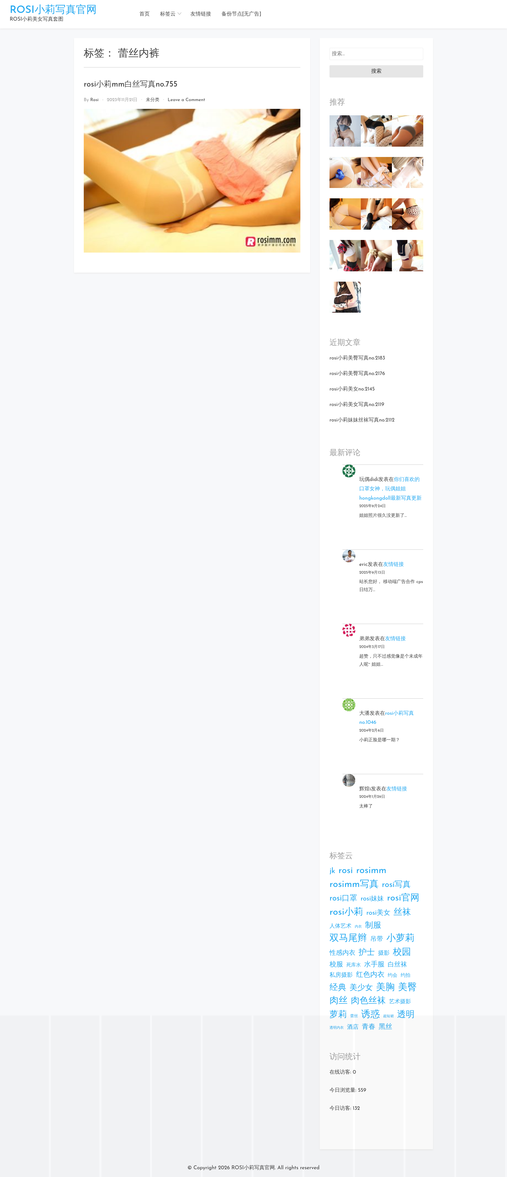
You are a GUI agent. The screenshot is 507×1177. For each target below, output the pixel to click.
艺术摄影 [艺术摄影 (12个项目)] (400, 1002)
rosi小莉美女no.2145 (352, 389)
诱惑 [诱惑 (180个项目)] (370, 1014)
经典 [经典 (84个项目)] (337, 988)
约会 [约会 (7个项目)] (392, 975)
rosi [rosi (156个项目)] (346, 870)
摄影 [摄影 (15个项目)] (384, 953)
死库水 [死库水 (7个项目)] (353, 965)
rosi (94, 100)
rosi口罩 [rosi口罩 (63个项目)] (343, 898)
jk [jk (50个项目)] (332, 871)
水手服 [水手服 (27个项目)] (374, 964)
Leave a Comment (186, 100)
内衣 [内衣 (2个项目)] (358, 927)
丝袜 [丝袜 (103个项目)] (402, 912)
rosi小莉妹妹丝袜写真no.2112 (361, 420)
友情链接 (200, 14)
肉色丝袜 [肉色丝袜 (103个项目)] (368, 1001)
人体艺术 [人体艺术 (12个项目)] (340, 926)
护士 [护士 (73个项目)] (367, 953)
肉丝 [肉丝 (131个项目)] (338, 1000)
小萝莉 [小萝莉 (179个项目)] (400, 938)
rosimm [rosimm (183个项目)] (371, 870)
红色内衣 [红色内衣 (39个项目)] (370, 975)
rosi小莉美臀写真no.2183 (357, 358)
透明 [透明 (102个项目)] (406, 1015)
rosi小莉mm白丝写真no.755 (131, 85)
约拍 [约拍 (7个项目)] (405, 975)
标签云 (168, 14)
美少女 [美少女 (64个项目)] (361, 988)
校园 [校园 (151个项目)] (402, 952)
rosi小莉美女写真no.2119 (356, 404)
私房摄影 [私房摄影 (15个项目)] (341, 975)
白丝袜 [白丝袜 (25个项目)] (397, 965)
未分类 (152, 100)
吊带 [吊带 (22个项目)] (376, 939)
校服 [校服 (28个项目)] (336, 964)
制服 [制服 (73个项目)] (373, 926)
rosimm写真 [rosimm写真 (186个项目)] (354, 884)
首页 (144, 14)
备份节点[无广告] (241, 14)
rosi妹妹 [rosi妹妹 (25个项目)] (372, 899)
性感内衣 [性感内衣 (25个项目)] (342, 953)
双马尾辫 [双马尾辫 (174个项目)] (348, 938)
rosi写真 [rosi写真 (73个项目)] (396, 885)
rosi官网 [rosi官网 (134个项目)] (403, 898)
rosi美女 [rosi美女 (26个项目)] (378, 913)
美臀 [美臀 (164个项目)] (407, 987)
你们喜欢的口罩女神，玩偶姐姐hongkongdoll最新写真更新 (390, 489)
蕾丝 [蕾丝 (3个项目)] (354, 1016)
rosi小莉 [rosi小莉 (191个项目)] (346, 912)
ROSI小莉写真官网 (53, 10)
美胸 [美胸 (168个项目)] (385, 987)
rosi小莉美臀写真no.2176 (357, 373)
